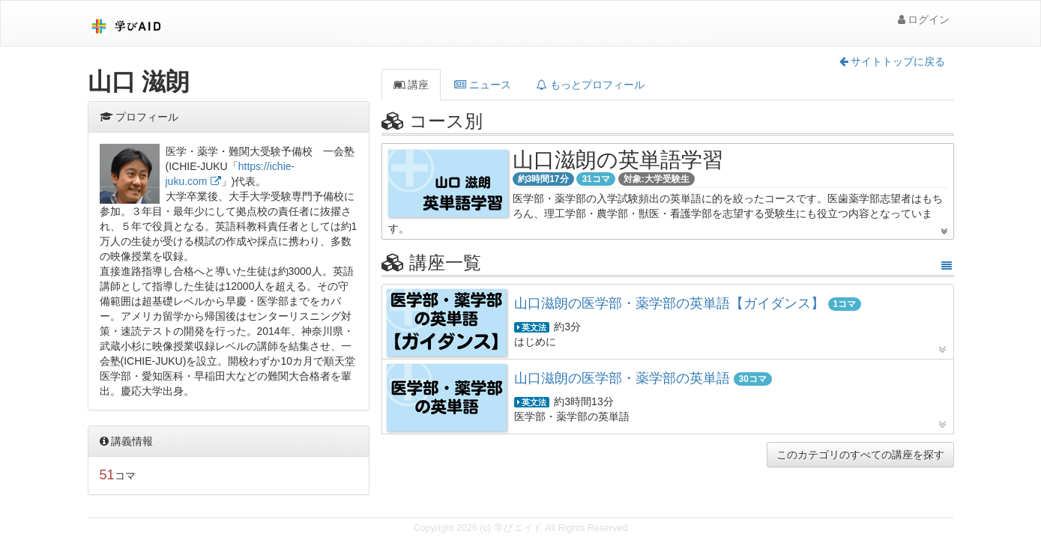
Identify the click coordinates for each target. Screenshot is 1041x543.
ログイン (924, 19)
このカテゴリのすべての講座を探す (860, 455)
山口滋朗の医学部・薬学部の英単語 (624, 378)
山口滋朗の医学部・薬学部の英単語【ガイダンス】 (669, 303)
